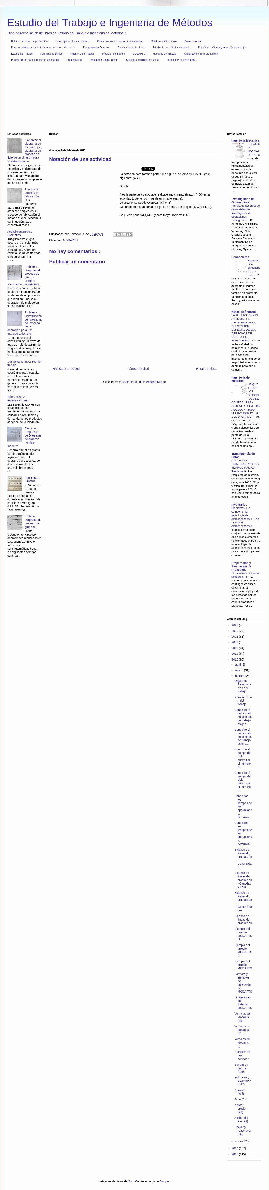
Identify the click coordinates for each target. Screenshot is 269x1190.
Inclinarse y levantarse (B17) (242, 1081)
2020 (235, 642)
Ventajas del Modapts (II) (242, 1030)
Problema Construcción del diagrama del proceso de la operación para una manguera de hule (24, 323)
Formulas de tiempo (51, 53)
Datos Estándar (193, 41)
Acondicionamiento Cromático (19, 233)
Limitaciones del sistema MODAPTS (243, 1003)
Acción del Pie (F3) (241, 1119)
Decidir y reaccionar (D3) (242, 1130)
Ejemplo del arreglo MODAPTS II (243, 950)
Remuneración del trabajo (103, 59)
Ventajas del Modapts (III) (242, 1017)
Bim (130, 1181)
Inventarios (239, 504)
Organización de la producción (201, 53)
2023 (235, 625)
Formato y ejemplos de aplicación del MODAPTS (243, 982)
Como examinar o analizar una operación (120, 41)
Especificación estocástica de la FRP (254, 268)
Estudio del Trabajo (22, 53)
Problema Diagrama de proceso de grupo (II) (33, 521)
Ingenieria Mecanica (245, 140)
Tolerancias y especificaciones (18, 398)
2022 (235, 630)
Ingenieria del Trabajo (82, 53)
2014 (235, 1148)
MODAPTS (139, 53)
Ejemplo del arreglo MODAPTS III (243, 934)
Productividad (74, 59)
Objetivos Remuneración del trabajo (242, 686)
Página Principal (138, 368)
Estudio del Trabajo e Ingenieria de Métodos (109, 22)
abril (238, 664)
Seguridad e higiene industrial (142, 59)
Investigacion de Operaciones (243, 200)
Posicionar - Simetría (32, 479)
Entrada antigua (206, 368)
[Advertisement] (133, 98)
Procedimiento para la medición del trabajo (35, 59)
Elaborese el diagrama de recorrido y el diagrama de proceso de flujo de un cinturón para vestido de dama (24, 150)
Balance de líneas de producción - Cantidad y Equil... (243, 880)
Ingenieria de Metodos (240, 379)
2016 (235, 653)
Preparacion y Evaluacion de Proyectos (241, 566)
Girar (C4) (240, 1099)
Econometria (240, 257)
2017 (235, 648)
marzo (239, 670)
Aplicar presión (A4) (240, 1108)
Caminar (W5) (240, 1091)
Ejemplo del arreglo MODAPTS (243, 964)
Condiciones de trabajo (164, 41)
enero (239, 1141)
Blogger (164, 1181)
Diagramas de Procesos (96, 47)
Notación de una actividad (242, 1055)
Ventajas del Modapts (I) (242, 1042)
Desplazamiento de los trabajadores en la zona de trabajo (43, 47)
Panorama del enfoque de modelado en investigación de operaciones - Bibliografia (245, 213)
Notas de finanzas (243, 311)
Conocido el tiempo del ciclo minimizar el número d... (242, 758)
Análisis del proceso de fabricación (32, 193)
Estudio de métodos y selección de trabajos (222, 47)
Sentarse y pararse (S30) (241, 1068)
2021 (235, 636)
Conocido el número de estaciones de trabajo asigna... (243, 716)
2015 (235, 659)
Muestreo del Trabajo (164, 53)
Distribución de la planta (131, 47)
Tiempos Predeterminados (181, 59)
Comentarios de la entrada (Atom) (144, 382)
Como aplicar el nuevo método (72, 41)
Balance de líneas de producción (29, 41)
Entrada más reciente (66, 368)
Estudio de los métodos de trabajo (171, 47)
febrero (240, 675)
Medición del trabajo (113, 53)
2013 (235, 1154)
